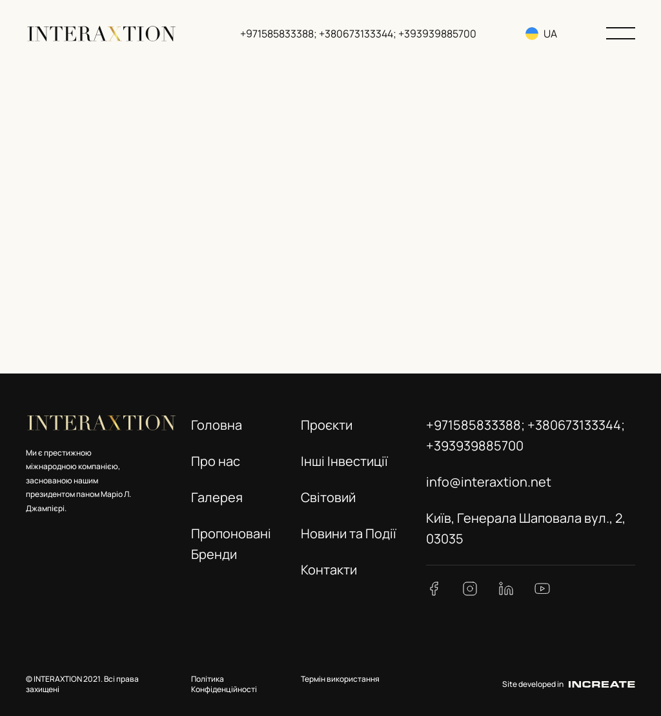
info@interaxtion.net (488, 481)
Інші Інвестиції (344, 461)
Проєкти (326, 425)
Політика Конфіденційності (224, 684)
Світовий (328, 497)
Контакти (329, 569)
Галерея (217, 497)
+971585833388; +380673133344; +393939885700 (359, 33)
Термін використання (340, 678)
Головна (216, 425)
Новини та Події (348, 533)
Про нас (215, 461)
